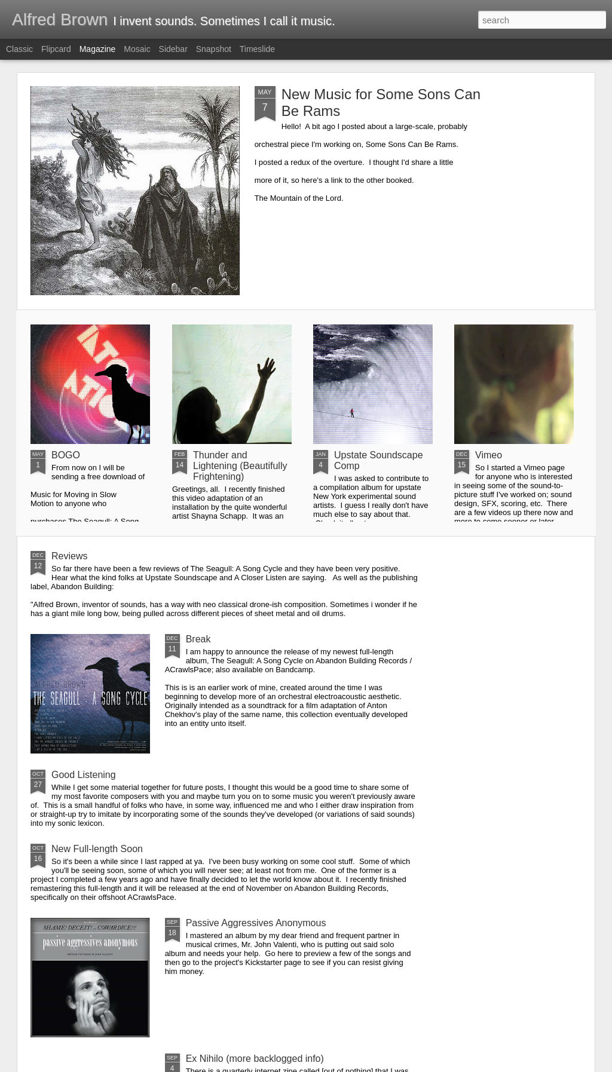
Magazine (97, 49)
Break (198, 639)
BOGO (65, 455)
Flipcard (56, 49)
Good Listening (83, 775)
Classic (19, 49)
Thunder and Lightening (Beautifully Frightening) (240, 466)
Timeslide (257, 49)
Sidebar (173, 49)
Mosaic (137, 49)
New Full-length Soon (97, 849)
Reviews (69, 556)
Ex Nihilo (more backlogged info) (255, 1058)
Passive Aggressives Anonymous (256, 923)
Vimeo (488, 455)
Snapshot (213, 49)
